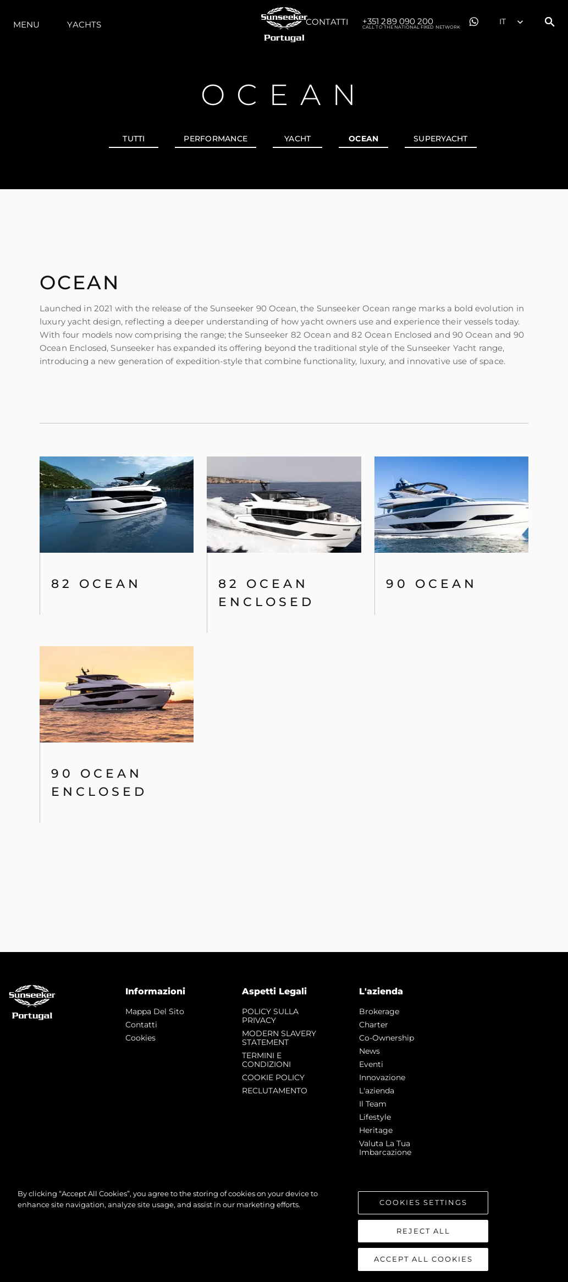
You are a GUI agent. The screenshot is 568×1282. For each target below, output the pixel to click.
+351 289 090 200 (411, 22)
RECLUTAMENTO (274, 1091)
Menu (26, 24)
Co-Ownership (386, 1038)
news (369, 1051)
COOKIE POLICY (273, 1077)
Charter (373, 1025)
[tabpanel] (284, 570)
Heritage (376, 1130)
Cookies (140, 1038)
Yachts (84, 24)
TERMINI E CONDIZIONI (266, 1059)
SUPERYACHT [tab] (440, 139)
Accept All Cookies (423, 1265)
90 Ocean (431, 583)
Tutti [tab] (134, 139)
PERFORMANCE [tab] (215, 139)
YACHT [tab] (297, 139)
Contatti (327, 21)
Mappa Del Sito (154, 1011)
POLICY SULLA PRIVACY (270, 1015)
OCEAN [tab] (363, 139)
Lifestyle (375, 1117)
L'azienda (376, 1091)
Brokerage (379, 1011)
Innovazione (382, 1077)
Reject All (423, 1237)
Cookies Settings (423, 1208)
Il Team (373, 1104)
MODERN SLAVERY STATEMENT (279, 1037)
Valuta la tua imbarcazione (385, 1147)
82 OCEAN (96, 583)
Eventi (371, 1064)
